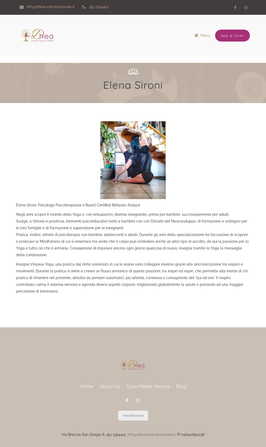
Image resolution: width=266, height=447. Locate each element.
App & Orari (232, 35)
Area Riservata (133, 415)
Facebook (235, 7)
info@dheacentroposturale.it (151, 434)
